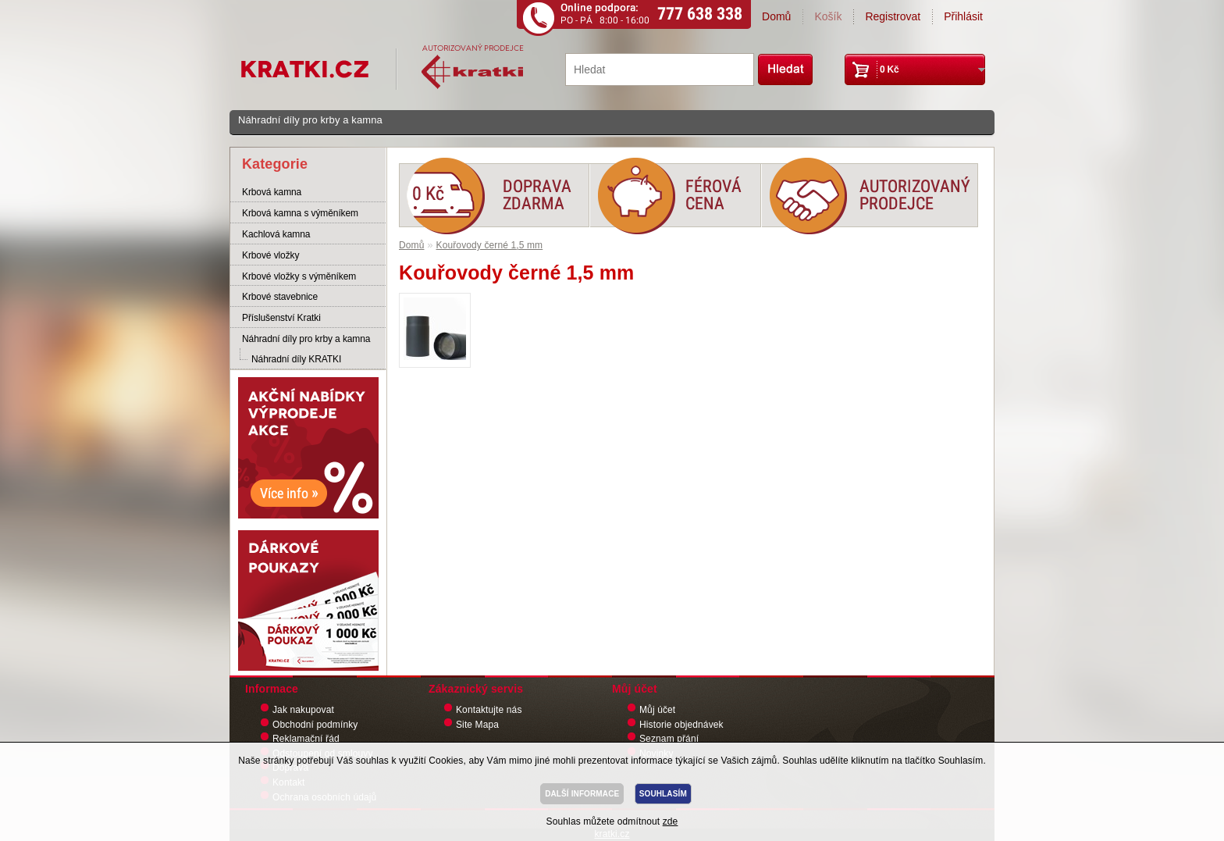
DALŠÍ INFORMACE (582, 793)
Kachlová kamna (276, 234)
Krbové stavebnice (280, 296)
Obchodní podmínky (315, 724)
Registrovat (892, 16)
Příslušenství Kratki (281, 317)
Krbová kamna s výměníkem (300, 213)
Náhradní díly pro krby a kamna (310, 120)
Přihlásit (963, 16)
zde (670, 821)
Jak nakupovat (303, 709)
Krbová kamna (271, 192)
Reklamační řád (306, 738)
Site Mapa (477, 724)
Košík (828, 16)
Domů (776, 16)
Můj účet (657, 709)
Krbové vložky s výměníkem (299, 276)
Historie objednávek (681, 724)
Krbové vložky (270, 255)
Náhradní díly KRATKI (296, 359)
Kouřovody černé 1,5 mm (489, 245)
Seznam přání (669, 738)
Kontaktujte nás (489, 709)
